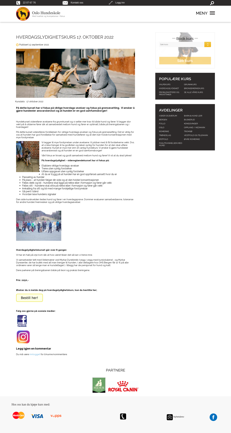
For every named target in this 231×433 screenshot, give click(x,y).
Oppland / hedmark (194, 127)
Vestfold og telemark (196, 135)
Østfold (163, 139)
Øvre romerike (192, 139)
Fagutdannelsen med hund (170, 144)
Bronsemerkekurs (194, 88)
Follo (162, 123)
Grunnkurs (190, 84)
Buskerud (189, 120)
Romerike (164, 131)
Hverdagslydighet (169, 88)
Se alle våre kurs (193, 92)
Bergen (163, 120)
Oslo (161, 127)
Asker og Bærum (168, 116)
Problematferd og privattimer (169, 93)
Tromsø (188, 131)
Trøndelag (165, 135)
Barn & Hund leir (193, 116)
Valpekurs (164, 84)
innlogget (35, 354)
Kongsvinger (191, 123)
